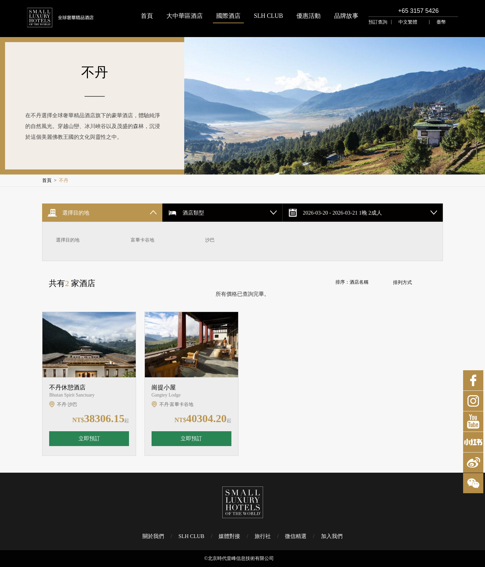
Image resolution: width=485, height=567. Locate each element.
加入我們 (332, 536)
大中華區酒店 (184, 15)
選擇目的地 (67, 240)
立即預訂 (89, 438)
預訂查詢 (377, 22)
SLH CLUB (268, 15)
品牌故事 (346, 15)
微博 (473, 462)
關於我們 (153, 536)
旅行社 (263, 536)
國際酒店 (228, 15)
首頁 (147, 15)
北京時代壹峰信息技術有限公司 (241, 558)
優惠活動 (308, 15)
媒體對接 (229, 536)
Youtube (473, 421)
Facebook (473, 380)
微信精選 (295, 536)
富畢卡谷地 (142, 240)
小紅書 (473, 442)
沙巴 (210, 240)
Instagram (473, 401)
